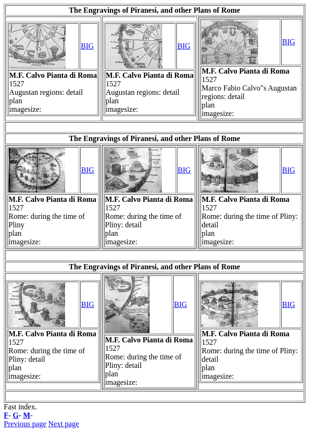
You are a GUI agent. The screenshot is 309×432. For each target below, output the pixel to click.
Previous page (25, 424)
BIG (87, 46)
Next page (63, 424)
